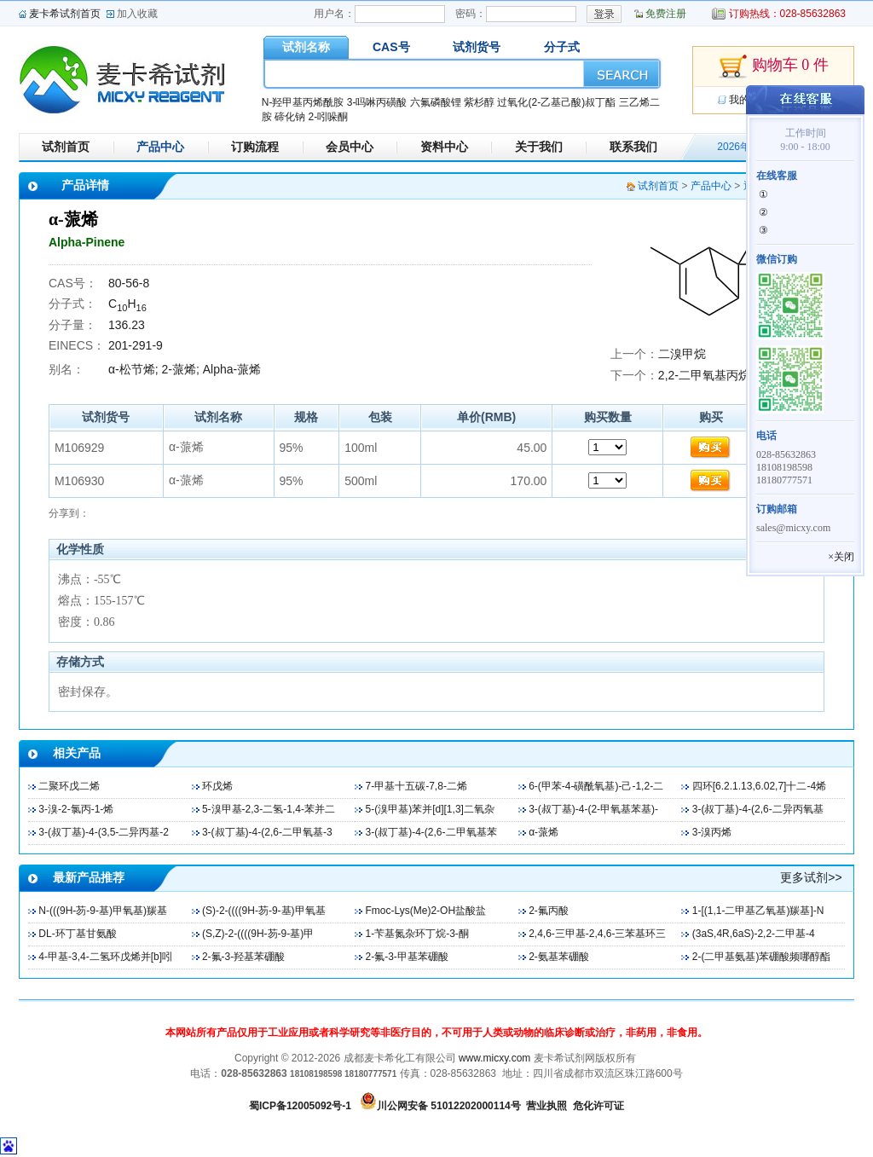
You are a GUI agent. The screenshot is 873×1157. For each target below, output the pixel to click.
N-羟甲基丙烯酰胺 (303, 102)
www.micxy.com (494, 1058)
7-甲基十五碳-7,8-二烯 (416, 786)
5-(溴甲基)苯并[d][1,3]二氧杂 (430, 809)
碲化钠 (290, 117)
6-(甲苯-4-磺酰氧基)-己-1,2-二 (596, 786)
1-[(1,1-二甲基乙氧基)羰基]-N (758, 911)
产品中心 (160, 146)
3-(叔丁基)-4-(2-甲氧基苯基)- (593, 809)
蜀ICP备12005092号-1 (300, 1106)
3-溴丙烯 (712, 832)
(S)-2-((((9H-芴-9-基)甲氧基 (264, 911)
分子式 (562, 47)
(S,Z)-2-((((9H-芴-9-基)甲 (258, 934)
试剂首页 (66, 146)
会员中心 (349, 146)
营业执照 (546, 1106)
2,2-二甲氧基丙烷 (704, 375)
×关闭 (841, 557)
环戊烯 (217, 786)
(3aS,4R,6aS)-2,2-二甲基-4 (753, 934)
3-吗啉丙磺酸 (377, 102)
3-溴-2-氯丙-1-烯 (75, 809)
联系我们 (633, 146)
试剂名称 (306, 47)
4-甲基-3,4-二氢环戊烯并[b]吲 (105, 957)
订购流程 (255, 146)
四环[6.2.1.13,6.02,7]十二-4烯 (759, 786)
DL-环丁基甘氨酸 (77, 934)
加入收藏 (137, 14)
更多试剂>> (810, 877)
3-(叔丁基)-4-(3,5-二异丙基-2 (103, 832)
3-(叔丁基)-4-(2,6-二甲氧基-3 (267, 832)
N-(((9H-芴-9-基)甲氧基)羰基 (102, 911)
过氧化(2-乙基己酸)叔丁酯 (556, 102)
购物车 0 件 (773, 66)
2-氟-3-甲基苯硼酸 (407, 957)
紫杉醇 (479, 102)
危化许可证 (598, 1106)
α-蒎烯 (543, 832)
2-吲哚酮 (328, 117)
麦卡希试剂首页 (65, 14)
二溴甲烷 (682, 354)
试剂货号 (476, 47)
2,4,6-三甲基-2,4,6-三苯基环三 (597, 934)
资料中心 (444, 146)
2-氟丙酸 (549, 911)
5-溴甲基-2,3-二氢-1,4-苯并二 (268, 809)
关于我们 (539, 146)
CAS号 (391, 47)
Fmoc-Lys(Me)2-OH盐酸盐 (426, 911)
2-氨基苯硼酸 (559, 957)
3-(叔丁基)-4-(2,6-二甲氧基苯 (431, 832)
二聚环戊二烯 (69, 786)
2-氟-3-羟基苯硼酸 (243, 957)
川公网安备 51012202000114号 (449, 1106)
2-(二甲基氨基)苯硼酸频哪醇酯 (761, 957)
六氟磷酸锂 (435, 102)
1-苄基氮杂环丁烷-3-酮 (417, 934)
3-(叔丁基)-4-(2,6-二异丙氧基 (758, 809)
